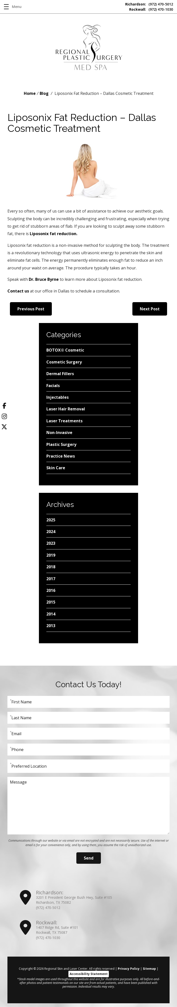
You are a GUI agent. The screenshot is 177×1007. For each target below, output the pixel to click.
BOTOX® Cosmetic (65, 350)
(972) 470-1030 (151, 9)
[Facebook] (4, 407)
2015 (50, 602)
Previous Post (30, 309)
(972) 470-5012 (149, 4)
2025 (50, 520)
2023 (50, 543)
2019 (50, 555)
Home (30, 93)
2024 (50, 531)
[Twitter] (4, 428)
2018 (50, 567)
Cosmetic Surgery (64, 362)
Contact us (18, 291)
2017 (50, 578)
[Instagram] (4, 417)
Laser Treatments (64, 421)
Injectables (57, 397)
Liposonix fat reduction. (53, 233)
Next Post (150, 309)
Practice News (60, 456)
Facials (53, 385)
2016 (50, 590)
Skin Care (55, 467)
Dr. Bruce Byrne (44, 279)
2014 (50, 614)
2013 (50, 625)
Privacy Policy (129, 969)
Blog (44, 93)
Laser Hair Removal (65, 409)
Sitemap (149, 969)
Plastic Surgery (61, 444)
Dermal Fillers (60, 373)
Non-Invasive (59, 432)
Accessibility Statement (89, 974)
